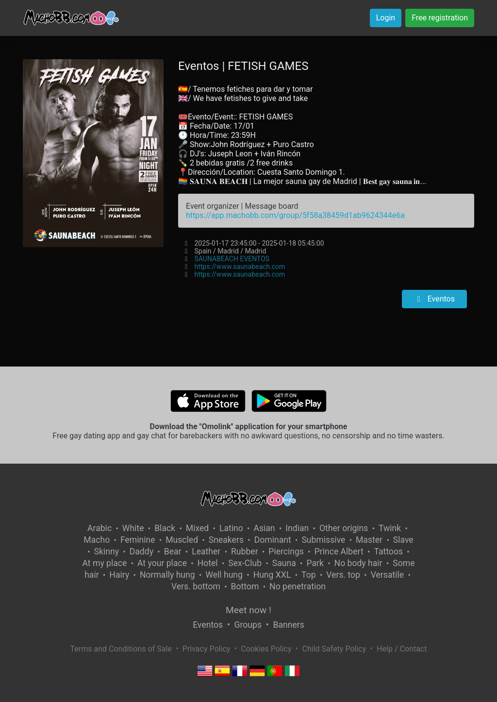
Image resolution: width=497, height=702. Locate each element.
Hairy (119, 575)
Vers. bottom (195, 586)
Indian (297, 528)
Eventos (434, 298)
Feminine (137, 540)
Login (385, 17)
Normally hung (167, 575)
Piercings (286, 551)
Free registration (440, 17)
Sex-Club (245, 563)
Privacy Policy (206, 648)
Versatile (387, 575)
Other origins (343, 528)
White (133, 528)
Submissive (323, 540)
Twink (390, 528)
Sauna (284, 563)
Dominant (272, 540)
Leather (206, 551)
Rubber (244, 551)
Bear (173, 551)
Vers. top (343, 575)
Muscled (182, 540)
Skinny (106, 551)
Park (314, 563)
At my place (105, 563)
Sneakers (226, 540)
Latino (231, 528)
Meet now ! (248, 610)
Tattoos (388, 551)
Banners (288, 625)
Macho (96, 540)
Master (369, 540)
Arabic (99, 528)
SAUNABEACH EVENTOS (231, 259)
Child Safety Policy (334, 648)
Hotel (208, 563)
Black (164, 528)
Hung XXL (272, 575)
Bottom (245, 586)
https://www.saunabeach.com (239, 266)
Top (308, 575)
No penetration (297, 586)
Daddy (141, 551)
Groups (248, 625)
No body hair (358, 563)
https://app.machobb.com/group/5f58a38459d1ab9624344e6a (295, 215)
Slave (403, 540)
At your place (162, 563)
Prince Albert (339, 551)
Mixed (197, 528)
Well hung (224, 575)
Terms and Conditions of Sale (121, 648)
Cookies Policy (266, 648)
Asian (264, 528)
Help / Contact (402, 648)
